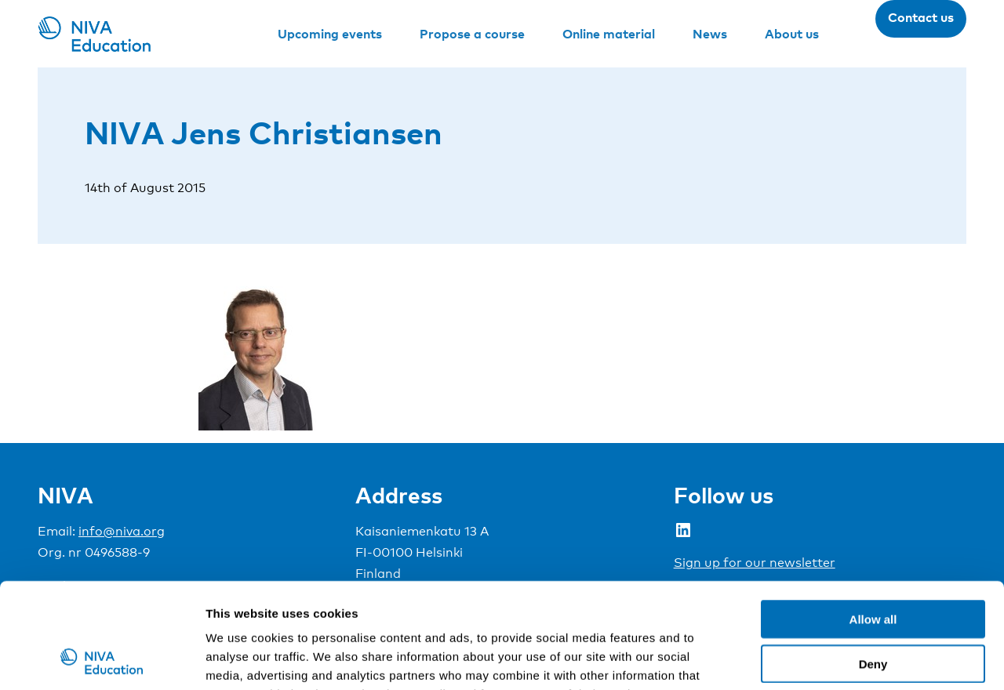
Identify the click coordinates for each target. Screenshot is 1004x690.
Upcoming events (330, 34)
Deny (873, 565)
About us (792, 34)
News (710, 34)
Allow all (873, 520)
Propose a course (472, 34)
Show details (823, 659)
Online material (608, 34)
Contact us (921, 17)
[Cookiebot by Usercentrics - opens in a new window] (101, 659)
